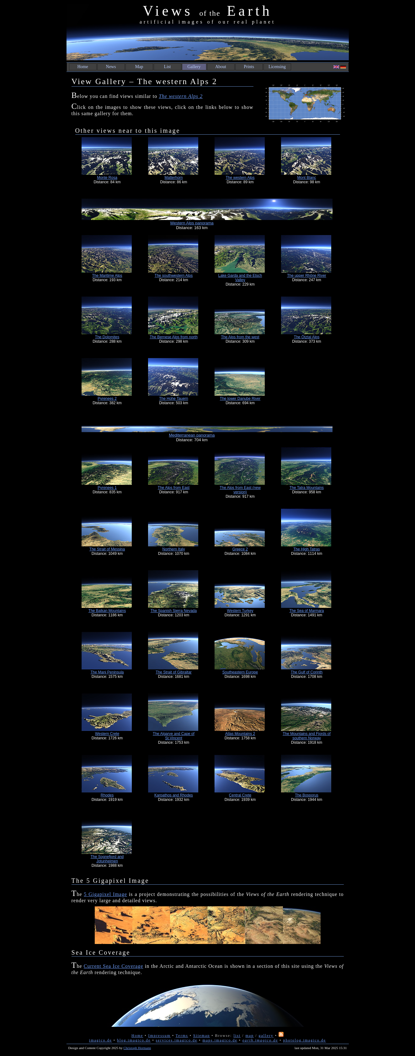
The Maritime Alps (107, 275)
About (220, 66)
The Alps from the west (240, 337)
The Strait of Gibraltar (174, 672)
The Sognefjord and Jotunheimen (107, 859)
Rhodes (107, 795)
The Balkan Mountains (107, 610)
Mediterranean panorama (192, 435)
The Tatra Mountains (307, 487)
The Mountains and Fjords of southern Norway (307, 736)
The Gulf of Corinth (306, 672)
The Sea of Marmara (306, 610)
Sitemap (201, 1035)
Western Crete (107, 734)
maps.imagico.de (219, 1040)
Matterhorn (173, 177)
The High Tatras (306, 549)
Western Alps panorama (192, 223)
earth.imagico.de (260, 1040)
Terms (182, 1035)
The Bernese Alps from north (174, 337)
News (111, 66)
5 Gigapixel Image (105, 894)
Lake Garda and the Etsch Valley (240, 277)
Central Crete (240, 795)
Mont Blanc (306, 177)
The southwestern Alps (174, 275)
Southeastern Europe (240, 672)
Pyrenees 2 (107, 398)
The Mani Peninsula (107, 672)
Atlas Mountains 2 (240, 734)
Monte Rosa (107, 177)
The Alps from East (173, 487)
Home (82, 66)
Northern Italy (173, 549)
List (167, 66)
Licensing (277, 66)
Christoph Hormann (137, 1048)
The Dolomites (107, 337)
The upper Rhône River (306, 275)
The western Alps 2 (181, 96)
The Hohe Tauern (173, 398)
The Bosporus (306, 795)
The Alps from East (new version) (240, 489)
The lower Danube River (240, 398)
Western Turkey (240, 610)
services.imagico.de (177, 1040)
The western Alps (240, 177)
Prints (249, 66)
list (237, 1035)
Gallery (194, 66)
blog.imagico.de (134, 1040)
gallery (265, 1035)
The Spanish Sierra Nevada (174, 610)
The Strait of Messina (107, 549)
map (249, 1035)
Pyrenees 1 (107, 487)
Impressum (159, 1035)
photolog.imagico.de (304, 1040)
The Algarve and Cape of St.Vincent (173, 736)
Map (139, 66)
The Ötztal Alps (306, 337)
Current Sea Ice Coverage (113, 966)
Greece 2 (240, 549)
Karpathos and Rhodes (173, 795)
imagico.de (100, 1040)
